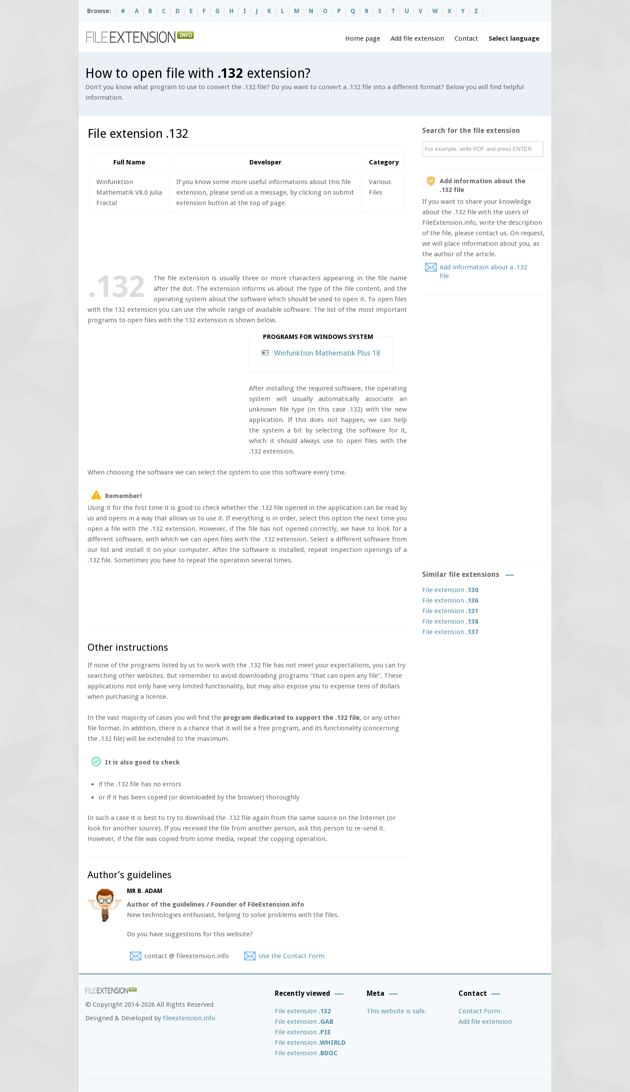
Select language (514, 38)
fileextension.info (189, 1018)
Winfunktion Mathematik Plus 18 (327, 353)
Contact (466, 38)
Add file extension (417, 38)
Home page (362, 38)
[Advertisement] (247, 241)
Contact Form (479, 1011)
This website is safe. (397, 1011)
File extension (450, 590)
